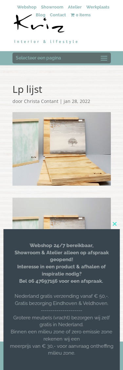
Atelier (75, 7)
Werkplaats (97, 7)
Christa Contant (41, 101)
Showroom (52, 7)
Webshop (26, 7)
